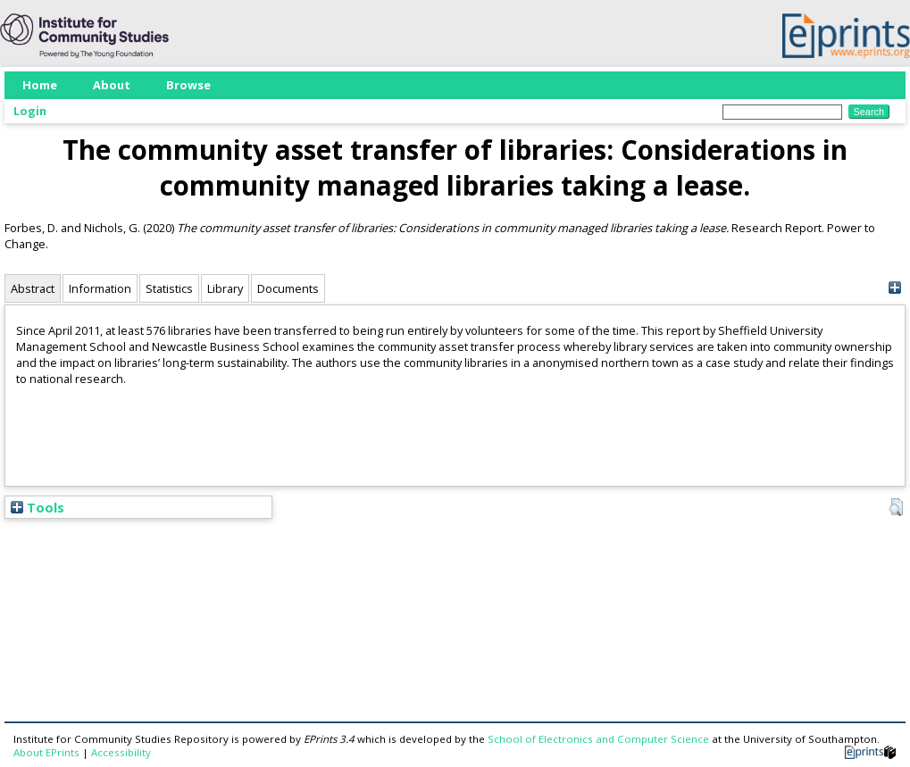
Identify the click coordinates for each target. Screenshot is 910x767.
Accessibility (121, 752)
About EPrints (46, 752)
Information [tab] (100, 288)
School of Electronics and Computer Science (598, 739)
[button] (896, 507)
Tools (37, 507)
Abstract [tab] (32, 288)
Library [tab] (225, 288)
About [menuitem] (111, 85)
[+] (894, 288)
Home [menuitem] (39, 85)
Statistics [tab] (169, 288)
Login (29, 111)
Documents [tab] (288, 288)
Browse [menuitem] (188, 85)
